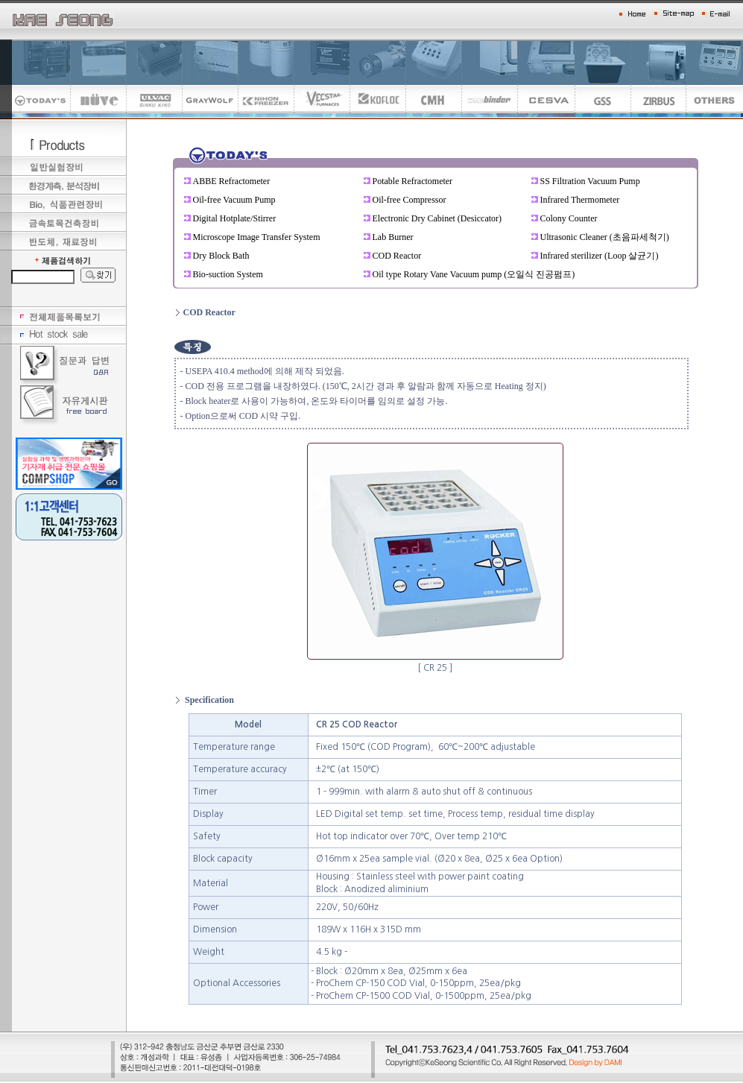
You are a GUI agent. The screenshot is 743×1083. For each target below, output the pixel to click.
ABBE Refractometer (232, 181)
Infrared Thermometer (580, 200)
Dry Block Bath (221, 255)
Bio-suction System (228, 274)
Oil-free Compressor (409, 200)
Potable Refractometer (413, 181)
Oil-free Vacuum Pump (234, 200)
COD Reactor (397, 255)
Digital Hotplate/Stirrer (234, 218)
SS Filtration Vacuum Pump (590, 181)
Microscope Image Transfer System (256, 237)
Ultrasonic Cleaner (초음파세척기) (604, 237)
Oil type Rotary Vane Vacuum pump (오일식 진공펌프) (474, 274)
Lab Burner (393, 237)
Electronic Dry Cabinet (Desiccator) (437, 218)
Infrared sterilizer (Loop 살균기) (599, 255)
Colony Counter (569, 218)
